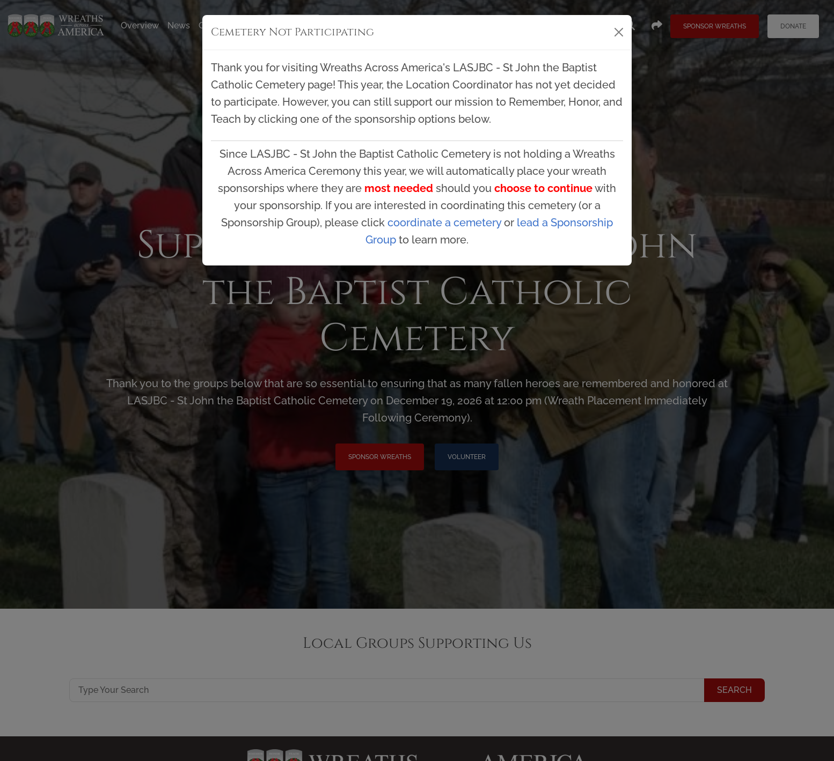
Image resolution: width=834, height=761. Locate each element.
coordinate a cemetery (444, 222)
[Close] (618, 32)
